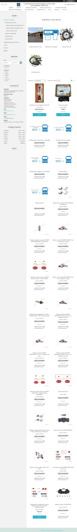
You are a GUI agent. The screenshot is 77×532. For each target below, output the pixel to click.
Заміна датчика (39, 203)
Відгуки (6, 50)
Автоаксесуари (41, 9)
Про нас (65, 9)
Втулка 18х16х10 (63, 391)
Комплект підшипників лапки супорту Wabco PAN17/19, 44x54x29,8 (39, 431)
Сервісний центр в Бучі (10, 22)
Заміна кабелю (63, 171)
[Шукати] (2, 5)
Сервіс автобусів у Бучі (11, 30)
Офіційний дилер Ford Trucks (11, 42)
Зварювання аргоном (60, 7)
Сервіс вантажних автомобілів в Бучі (15, 25)
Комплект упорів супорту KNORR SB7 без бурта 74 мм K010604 (39, 278)
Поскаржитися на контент (46, 530)
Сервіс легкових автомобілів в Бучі (14, 28)
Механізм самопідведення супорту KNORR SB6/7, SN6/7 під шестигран (39, 315)
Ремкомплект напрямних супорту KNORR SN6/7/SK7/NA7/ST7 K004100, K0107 (39, 506)
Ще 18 (6, 80)
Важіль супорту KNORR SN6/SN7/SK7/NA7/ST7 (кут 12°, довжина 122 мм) (63, 354)
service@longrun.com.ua (9, 114)
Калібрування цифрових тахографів (39, 171)
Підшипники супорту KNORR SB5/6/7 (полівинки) (63, 203)
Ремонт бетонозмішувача (15, 9)
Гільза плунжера (63, 105)
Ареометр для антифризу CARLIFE (39, 105)
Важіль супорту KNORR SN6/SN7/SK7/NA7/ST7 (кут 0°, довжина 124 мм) (63, 316)
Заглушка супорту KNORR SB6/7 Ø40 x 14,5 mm (63, 468)
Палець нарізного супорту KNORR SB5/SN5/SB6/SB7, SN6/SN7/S (39, 240)
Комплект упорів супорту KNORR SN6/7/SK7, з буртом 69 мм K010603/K (39, 393)
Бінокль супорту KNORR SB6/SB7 (63, 430)
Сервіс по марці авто (45, 7)
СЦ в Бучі (19, 7)
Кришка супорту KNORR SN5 (63, 504)
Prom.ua (45, 529)
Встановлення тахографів (63, 140)
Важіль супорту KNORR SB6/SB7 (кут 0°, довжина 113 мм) (63, 240)
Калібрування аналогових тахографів (39, 140)
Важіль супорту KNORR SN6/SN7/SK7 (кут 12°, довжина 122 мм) (39, 354)
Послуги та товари (9, 19)
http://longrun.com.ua (9, 110)
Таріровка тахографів (31, 7)
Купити (39, 114)
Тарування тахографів (10, 33)
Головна (11, 7)
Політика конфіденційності (57, 530)
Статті (49, 9)
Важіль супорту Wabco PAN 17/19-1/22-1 (39, 468)
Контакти (57, 9)
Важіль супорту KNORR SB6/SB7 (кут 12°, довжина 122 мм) (63, 278)
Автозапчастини (29, 9)
